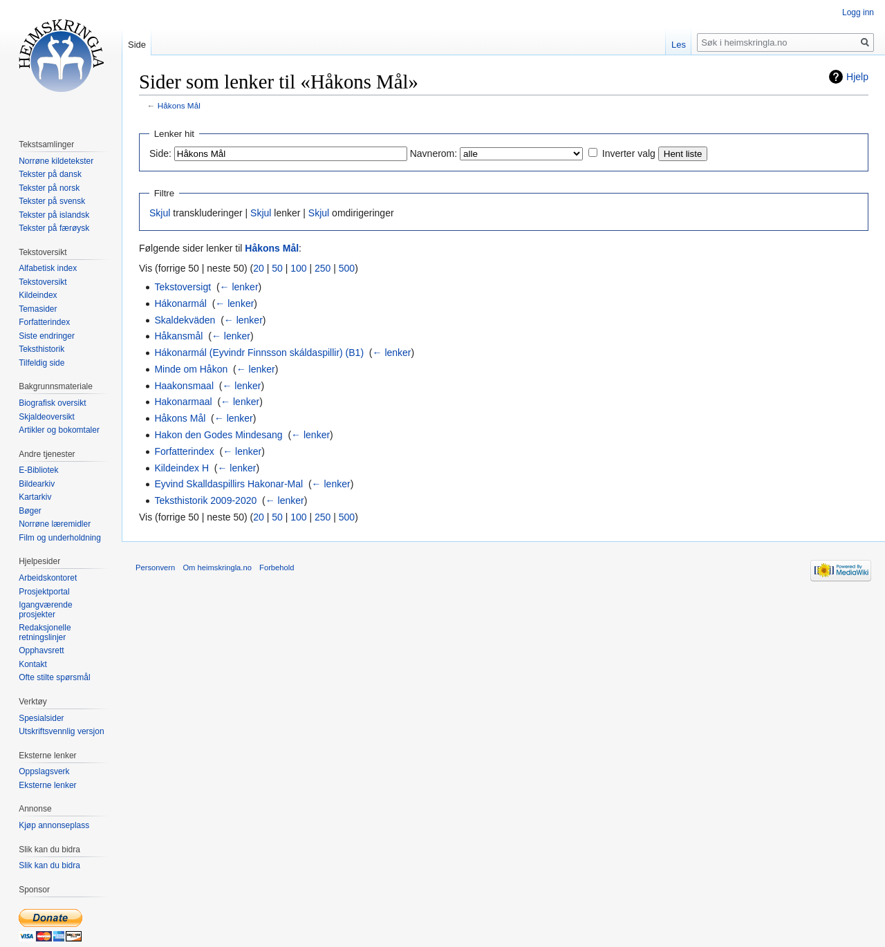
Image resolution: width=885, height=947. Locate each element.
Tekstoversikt (42, 282)
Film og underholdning (60, 538)
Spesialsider (41, 718)
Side (137, 44)
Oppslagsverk (44, 771)
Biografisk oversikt (52, 403)
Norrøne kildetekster (56, 161)
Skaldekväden (184, 320)
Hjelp (857, 76)
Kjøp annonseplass (54, 825)
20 (258, 268)
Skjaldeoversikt (47, 417)
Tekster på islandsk (54, 215)
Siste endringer (47, 336)
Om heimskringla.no (217, 567)
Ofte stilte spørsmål (54, 677)
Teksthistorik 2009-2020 (205, 500)
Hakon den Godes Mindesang (218, 434)
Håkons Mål (179, 105)
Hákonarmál (180, 303)
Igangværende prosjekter (45, 609)
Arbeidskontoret (48, 578)
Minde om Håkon (190, 369)
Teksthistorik (41, 349)
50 (277, 268)
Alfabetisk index (48, 268)
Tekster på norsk (49, 188)
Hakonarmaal (183, 401)
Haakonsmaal (184, 385)
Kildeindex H (181, 468)
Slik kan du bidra (49, 865)
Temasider (38, 309)
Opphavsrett (41, 650)
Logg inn (858, 12)
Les (678, 44)
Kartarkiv (35, 497)
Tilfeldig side (41, 363)
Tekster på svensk (52, 201)
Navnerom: (433, 153)
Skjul (159, 212)
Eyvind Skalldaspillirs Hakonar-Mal (228, 483)
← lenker (239, 286)
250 (322, 268)
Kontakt (33, 664)
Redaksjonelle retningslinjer (45, 632)
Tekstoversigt (182, 286)
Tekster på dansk (50, 174)
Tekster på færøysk (54, 228)
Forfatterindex (184, 451)
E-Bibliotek (38, 470)
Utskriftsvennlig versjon (61, 731)
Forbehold (276, 567)
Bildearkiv (37, 484)
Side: (160, 153)
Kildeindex (38, 295)
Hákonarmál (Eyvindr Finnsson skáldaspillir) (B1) (259, 352)
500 (347, 268)
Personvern (155, 567)
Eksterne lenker (47, 785)
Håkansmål (178, 335)
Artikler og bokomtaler (59, 430)
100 (298, 268)
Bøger (30, 511)
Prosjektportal (44, 592)
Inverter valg (628, 153)
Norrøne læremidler (55, 524)
